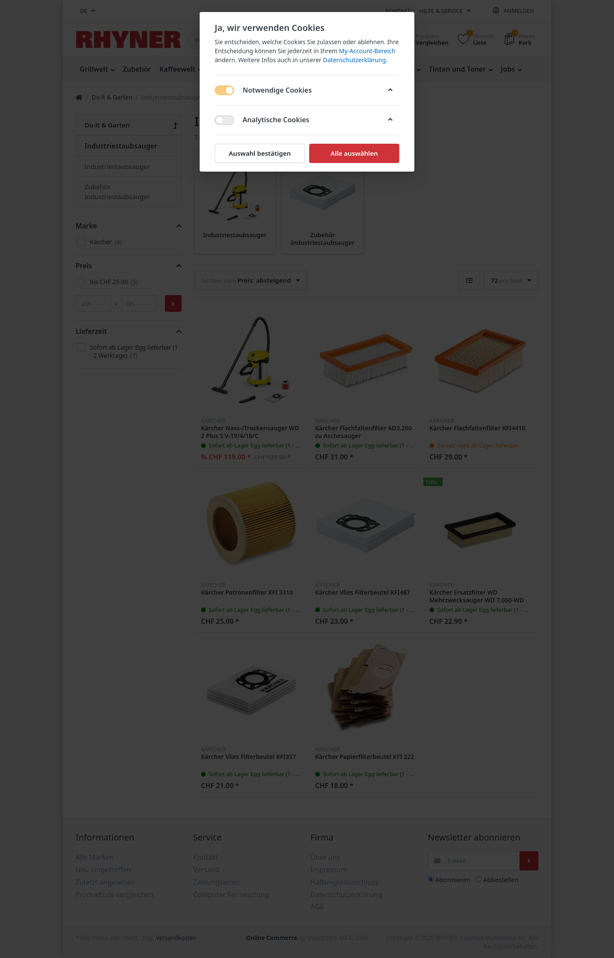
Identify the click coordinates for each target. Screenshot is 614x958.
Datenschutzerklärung (354, 60)
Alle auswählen (354, 153)
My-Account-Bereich (367, 51)
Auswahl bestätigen (260, 153)
